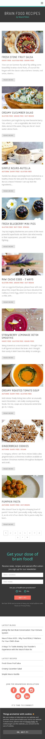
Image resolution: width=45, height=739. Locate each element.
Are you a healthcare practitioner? (22, 587)
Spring (26, 227)
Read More (8, 80)
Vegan (23, 449)
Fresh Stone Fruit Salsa (17, 57)
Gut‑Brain (29, 116)
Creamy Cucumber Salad (17, 112)
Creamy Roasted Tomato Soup (20, 390)
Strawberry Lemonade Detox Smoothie (20, 336)
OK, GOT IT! (22, 732)
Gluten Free (17, 60)
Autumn (5, 172)
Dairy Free (6, 60)
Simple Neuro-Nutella (16, 168)
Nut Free (18, 227)
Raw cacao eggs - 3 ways (17, 279)
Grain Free (29, 60)
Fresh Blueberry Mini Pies (19, 223)
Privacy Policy (25, 606)
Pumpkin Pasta (11, 501)
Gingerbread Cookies (15, 446)
